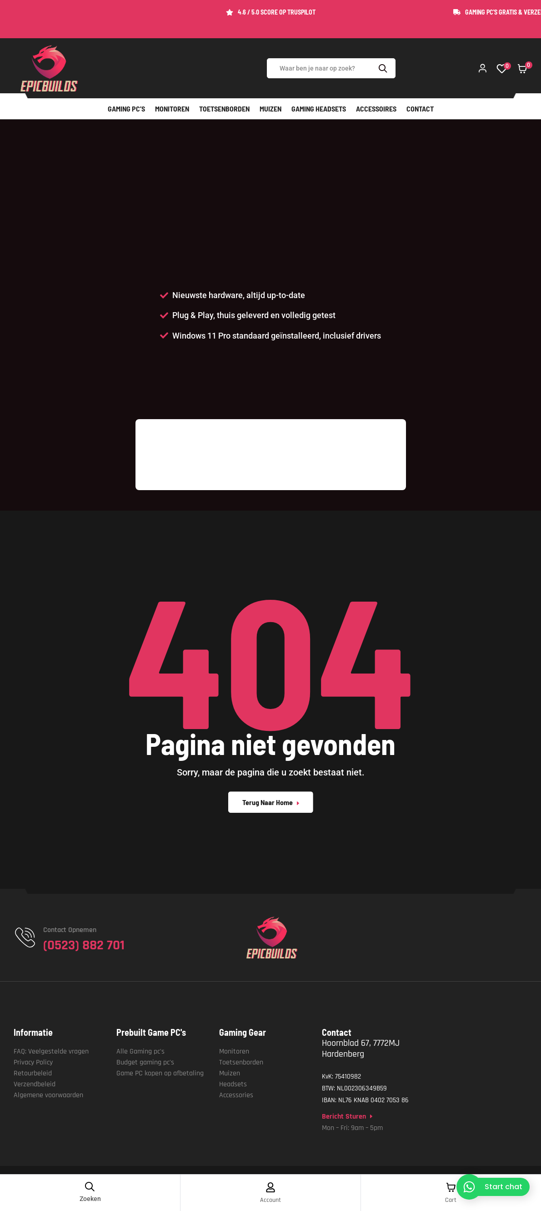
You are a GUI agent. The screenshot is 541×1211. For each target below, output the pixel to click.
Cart (450, 1200)
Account (270, 1200)
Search (384, 68)
